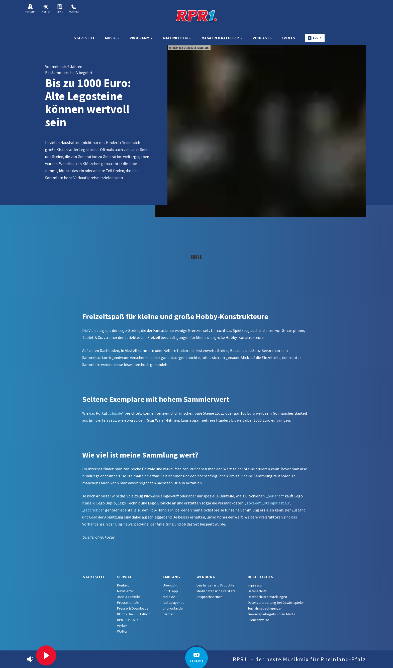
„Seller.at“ (275, 495)
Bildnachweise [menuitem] (258, 620)
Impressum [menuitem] (256, 585)
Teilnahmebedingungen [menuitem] (265, 608)
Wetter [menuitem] (122, 631)
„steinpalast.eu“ (276, 502)
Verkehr (30, 8)
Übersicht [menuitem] (170, 585)
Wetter (46, 8)
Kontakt (74, 8)
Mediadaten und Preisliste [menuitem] (216, 591)
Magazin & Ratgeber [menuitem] (222, 38)
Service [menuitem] (124, 576)
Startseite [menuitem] (84, 38)
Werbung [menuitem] (206, 576)
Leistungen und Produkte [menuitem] (215, 585)
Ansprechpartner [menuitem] (209, 597)
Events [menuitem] (288, 38)
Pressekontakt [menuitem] (128, 602)
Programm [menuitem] (141, 38)
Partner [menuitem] (168, 614)
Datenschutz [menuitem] (257, 591)
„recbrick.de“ (93, 509)
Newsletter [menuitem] (125, 591)
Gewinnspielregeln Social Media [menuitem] (271, 614)
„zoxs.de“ (253, 502)
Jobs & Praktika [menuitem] (129, 597)
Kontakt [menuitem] (123, 585)
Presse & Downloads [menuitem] (132, 608)
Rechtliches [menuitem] (260, 576)
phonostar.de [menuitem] (173, 608)
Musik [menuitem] (112, 38)
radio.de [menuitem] (169, 597)
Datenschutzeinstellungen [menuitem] (267, 597)
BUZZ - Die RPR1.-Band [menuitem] (134, 614)
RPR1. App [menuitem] (170, 591)
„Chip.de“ (116, 413)
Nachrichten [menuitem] (177, 38)
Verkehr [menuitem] (123, 625)
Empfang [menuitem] (171, 576)
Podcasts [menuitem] (262, 38)
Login (315, 38)
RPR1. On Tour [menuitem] (127, 620)
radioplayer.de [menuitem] (173, 602)
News (59, 8)
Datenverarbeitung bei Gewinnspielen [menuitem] (276, 602)
